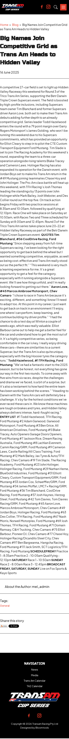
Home (4, 25)
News (34, 669)
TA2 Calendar (35, 686)
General (5, 605)
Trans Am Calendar (34, 680)
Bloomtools (42, 727)
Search (56, 7)
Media (34, 675)
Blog (15, 25)
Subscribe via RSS (4, 626)
